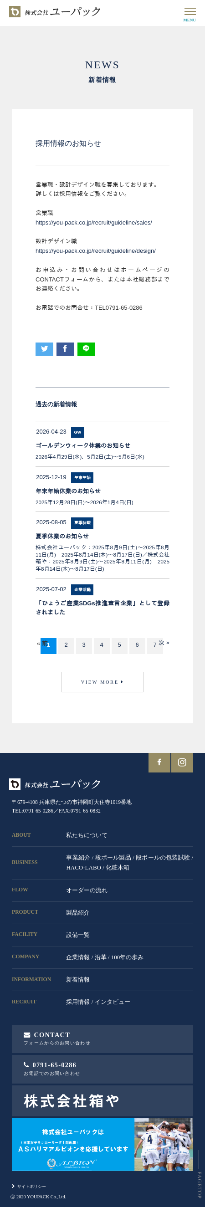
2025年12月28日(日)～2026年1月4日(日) (84, 502)
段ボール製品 (113, 857)
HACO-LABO (83, 867)
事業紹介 (78, 857)
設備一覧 (78, 934)
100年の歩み (127, 957)
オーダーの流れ (87, 890)
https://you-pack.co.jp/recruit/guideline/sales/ (94, 222)
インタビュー (112, 1001)
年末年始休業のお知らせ (68, 491)
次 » (164, 642)
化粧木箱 (117, 867)
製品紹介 (78, 912)
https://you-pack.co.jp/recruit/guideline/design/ (96, 250)
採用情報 (78, 1001)
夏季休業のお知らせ (62, 536)
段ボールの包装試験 (163, 857)
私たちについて (87, 835)
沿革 (101, 957)
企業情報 (78, 957)
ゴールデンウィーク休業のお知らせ (83, 445)
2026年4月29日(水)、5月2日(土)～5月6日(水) (90, 457)
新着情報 (78, 979)
